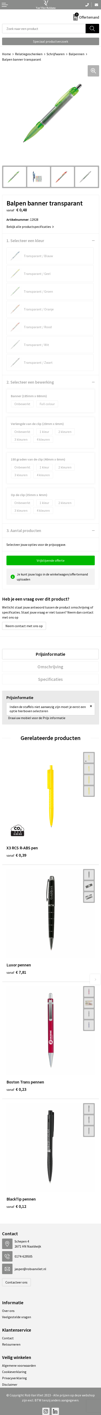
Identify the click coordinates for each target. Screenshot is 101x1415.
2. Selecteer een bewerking (30, 382)
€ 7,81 (16, 972)
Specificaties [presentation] (50, 679)
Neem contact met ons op (24, 626)
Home (6, 54)
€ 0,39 (16, 855)
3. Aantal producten (23, 530)
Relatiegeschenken (28, 54)
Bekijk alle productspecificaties (30, 227)
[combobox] (44, 28)
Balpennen (76, 54)
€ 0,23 (16, 1089)
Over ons (8, 1311)
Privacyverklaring (14, 1378)
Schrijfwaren (56, 54)
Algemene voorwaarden (19, 1365)
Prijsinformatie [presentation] (50, 654)
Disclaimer (9, 1384)
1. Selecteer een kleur (25, 240)
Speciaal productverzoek (50, 41)
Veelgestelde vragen (16, 1317)
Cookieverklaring (14, 1372)
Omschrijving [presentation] (50, 667)
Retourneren (11, 1344)
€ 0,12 (16, 1206)
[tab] (50, 654)
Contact (8, 1338)
